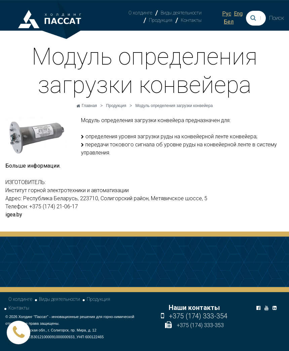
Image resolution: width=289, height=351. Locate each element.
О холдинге (140, 12)
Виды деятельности (181, 12)
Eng (238, 13)
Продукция (160, 20)
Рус (226, 13)
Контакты (191, 20)
